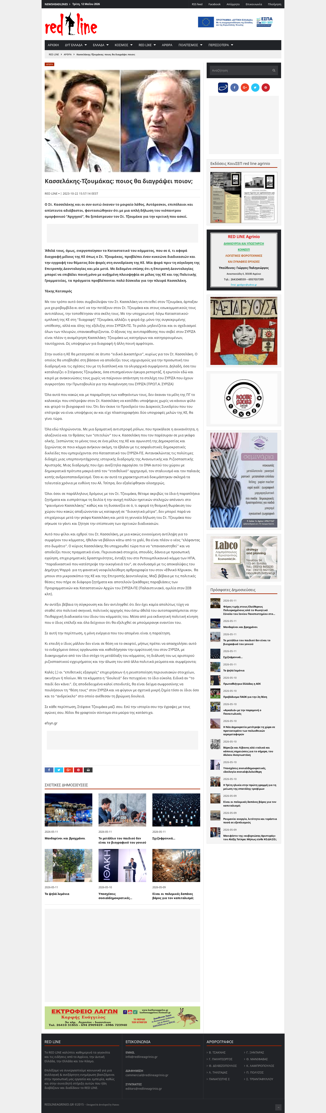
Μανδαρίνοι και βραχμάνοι (65, 838)
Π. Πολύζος (255, 1072)
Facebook (215, 4)
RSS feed (197, 4)
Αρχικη (53, 45)
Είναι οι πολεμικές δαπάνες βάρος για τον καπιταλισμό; (173, 896)
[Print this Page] (88, 769)
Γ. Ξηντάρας (255, 1052)
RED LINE (54, 54)
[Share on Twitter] (58, 769)
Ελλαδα (98, 45)
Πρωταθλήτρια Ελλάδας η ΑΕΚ (242, 684)
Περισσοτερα (219, 45)
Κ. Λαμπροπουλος (260, 1066)
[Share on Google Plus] (68, 769)
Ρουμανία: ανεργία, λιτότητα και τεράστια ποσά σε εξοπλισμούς (250, 820)
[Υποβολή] (273, 70)
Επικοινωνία (254, 4)
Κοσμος (121, 45)
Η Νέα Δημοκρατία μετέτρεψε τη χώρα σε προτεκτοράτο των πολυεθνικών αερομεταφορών (249, 730)
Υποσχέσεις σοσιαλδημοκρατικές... (115, 896)
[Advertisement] (122, 233)
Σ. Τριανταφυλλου (259, 1079)
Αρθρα (167, 45)
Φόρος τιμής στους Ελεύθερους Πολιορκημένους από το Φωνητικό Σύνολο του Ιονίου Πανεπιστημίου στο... (249, 610)
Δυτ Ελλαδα (74, 45)
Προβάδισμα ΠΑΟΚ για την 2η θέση (245, 697)
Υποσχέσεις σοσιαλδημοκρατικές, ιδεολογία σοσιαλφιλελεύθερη (244, 770)
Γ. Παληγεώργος (220, 1059)
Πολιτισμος (188, 45)
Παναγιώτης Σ (219, 1079)
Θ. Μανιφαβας (257, 1059)
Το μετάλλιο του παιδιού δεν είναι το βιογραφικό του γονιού (122, 840)
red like (145, 45)
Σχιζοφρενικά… (163, 838)
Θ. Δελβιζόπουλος (223, 1066)
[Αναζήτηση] (244, 70)
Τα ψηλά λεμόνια (57, 894)
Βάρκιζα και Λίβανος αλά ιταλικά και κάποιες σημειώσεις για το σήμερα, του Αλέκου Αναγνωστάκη (248, 751)
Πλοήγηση (274, 4)
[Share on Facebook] (49, 769)
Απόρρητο (233, 4)
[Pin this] (78, 769)
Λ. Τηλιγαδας (218, 1072)
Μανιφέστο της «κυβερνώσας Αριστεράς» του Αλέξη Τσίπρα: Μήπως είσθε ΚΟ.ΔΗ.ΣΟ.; (250, 837)
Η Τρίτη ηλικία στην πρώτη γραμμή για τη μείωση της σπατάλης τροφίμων (249, 787)
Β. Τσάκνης (217, 1052)
